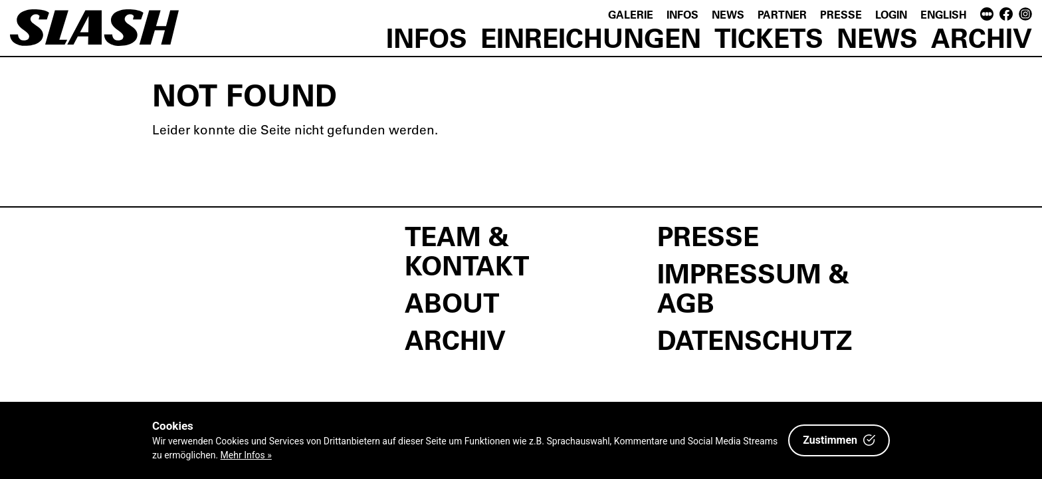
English (943, 14)
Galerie (630, 14)
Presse (841, 14)
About (452, 302)
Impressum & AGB (753, 287)
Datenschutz (754, 339)
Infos (682, 14)
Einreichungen (590, 37)
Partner (782, 14)
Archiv (981, 37)
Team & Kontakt (467, 250)
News (728, 14)
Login (891, 14)
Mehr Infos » (246, 455)
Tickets (768, 37)
